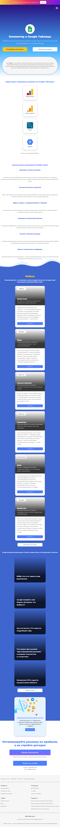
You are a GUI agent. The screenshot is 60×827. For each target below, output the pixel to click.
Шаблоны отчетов (5, 801)
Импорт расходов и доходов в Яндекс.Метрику (42, 801)
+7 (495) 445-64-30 (32, 767)
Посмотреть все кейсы (30, 545)
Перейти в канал (30, 729)
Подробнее (30, 323)
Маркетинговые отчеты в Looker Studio (40, 809)
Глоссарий (33, 791)
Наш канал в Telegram (36, 793)
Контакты (20, 779)
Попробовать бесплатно (15, 49)
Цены (8, 779)
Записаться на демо (45, 49)
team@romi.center (31, 769)
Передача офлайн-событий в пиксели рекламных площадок (45, 806)
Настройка (3, 779)
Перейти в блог (30, 690)
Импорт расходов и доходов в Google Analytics (42, 803)
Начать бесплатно (30, 752)
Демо (43, 2)
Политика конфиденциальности (35, 819)
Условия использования (22, 819)
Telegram (36, 258)
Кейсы (2, 803)
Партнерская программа (29, 779)
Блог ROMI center (35, 788)
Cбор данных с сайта (5, 791)
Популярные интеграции (6, 793)
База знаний (3, 806)
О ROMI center (14, 779)
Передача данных (5, 788)
